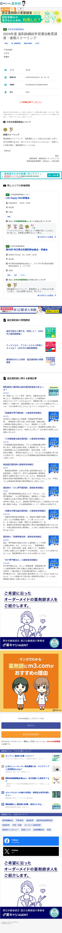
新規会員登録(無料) (31, 734)
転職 (49, 830)
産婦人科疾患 (28, 43)
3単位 (6, 43)
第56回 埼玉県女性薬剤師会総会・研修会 (27, 249)
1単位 (8, 216)
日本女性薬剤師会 (16, 29)
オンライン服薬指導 (33, 825)
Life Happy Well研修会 (18, 198)
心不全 (37, 43)
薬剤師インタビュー (10, 830)
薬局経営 (5, 825)
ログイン (21, 9)
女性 (15, 275)
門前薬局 (19, 820)
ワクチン (22, 275)
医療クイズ (25, 830)
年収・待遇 (17, 825)
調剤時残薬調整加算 (44, 820)
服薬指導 (29, 820)
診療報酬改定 (38, 830)
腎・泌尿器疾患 (15, 43)
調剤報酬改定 (7, 820)
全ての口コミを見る (47, 237)
